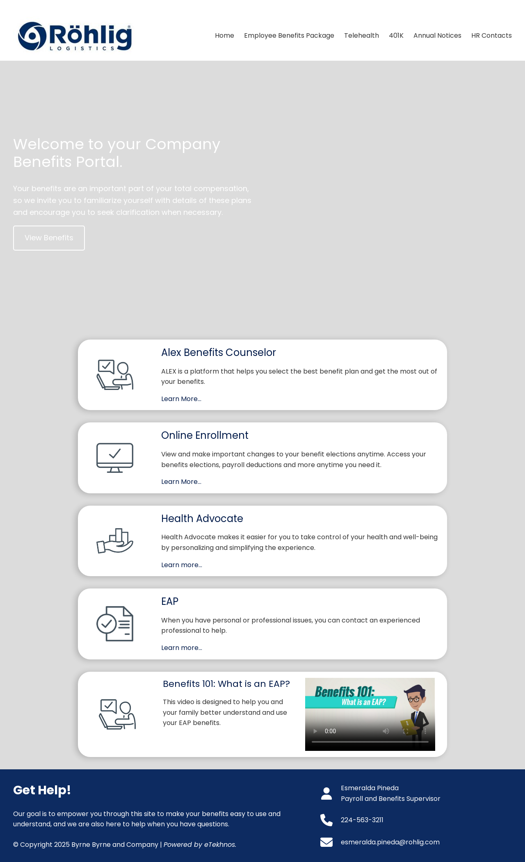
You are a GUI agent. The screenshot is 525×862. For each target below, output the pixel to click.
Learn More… (181, 399)
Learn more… (181, 565)
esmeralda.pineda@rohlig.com (390, 842)
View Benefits (49, 238)
